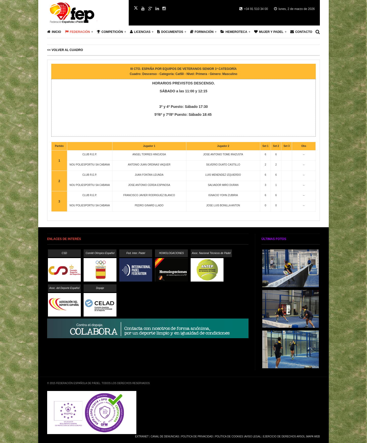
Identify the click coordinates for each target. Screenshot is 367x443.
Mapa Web (313, 436)
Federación (77, 32)
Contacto (301, 32)
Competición (110, 32)
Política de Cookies (229, 436)
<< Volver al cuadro (65, 50)
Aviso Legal (252, 436)
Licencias (140, 32)
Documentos (170, 32)
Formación (202, 32)
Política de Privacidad (197, 436)
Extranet (142, 436)
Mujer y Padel (268, 32)
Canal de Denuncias (165, 436)
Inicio (54, 32)
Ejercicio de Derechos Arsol (284, 436)
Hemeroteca (233, 32)
